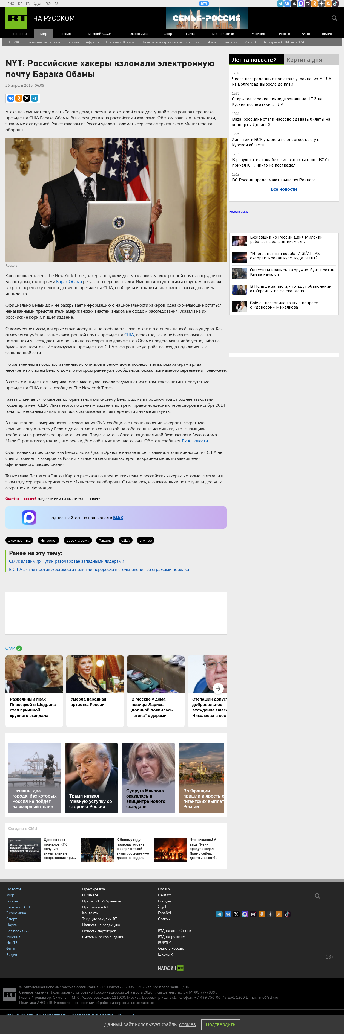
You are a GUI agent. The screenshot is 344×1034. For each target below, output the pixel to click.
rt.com (55, 992)
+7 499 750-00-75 (210, 997)
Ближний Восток (120, 42)
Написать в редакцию (101, 924)
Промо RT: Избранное (101, 901)
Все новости (284, 189)
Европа (73, 42)
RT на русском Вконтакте (287, 3)
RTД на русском (171, 936)
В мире (145, 540)
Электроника (19, 540)
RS (56, 3)
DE (20, 3)
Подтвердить (220, 1024)
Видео (327, 33)
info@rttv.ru (268, 997)
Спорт (169, 33)
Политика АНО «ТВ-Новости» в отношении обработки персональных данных (86, 1002)
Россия (65, 33)
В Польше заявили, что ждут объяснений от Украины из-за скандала (290, 288)
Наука (191, 33)
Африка (92, 42)
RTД (204, 3)
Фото (306, 33)
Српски (164, 918)
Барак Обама (69, 281)
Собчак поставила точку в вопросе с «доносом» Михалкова (284, 304)
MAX (118, 517)
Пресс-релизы (94, 888)
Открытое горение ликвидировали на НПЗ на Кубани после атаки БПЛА (277, 101)
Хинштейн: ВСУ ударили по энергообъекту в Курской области (275, 141)
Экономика (139, 33)
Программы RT (95, 907)
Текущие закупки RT (99, 918)
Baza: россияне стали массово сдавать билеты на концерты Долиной (281, 121)
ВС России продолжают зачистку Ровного (274, 179)
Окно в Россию (171, 948)
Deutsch (165, 895)
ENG (11, 3)
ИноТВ (284, 33)
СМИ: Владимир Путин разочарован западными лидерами (66, 561)
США (129, 334)
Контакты (90, 912)
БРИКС (15, 42)
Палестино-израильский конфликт (171, 42)
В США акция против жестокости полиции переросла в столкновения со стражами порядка (99, 569)
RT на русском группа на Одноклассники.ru (314, 3)
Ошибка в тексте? (20, 498)
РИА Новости (195, 440)
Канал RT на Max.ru (301, 3)
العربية (37, 3)
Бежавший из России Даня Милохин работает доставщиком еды (286, 239)
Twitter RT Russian (294, 3)
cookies (187, 1024)
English (164, 889)
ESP (48, 3)
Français (164, 901)
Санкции (230, 42)
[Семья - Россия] (207, 18)
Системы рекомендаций (103, 936)
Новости (20, 33)
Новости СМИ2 (238, 211)
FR (28, 3)
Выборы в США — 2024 (283, 42)
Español (164, 912)
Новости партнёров (99, 930)
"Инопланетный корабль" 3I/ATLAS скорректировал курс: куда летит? (285, 255)
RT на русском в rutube (308, 3)
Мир (43, 33)
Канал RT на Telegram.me (280, 3)
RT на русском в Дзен (321, 3)
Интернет (48, 540)
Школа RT (166, 954)
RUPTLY (164, 942)
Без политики (223, 33)
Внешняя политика (43, 42)
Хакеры (105, 540)
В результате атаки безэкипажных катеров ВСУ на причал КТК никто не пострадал (282, 162)
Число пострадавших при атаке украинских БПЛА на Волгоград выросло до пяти (281, 81)
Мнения (258, 33)
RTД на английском (174, 930)
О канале (90, 895)
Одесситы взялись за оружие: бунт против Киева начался (292, 272)
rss (328, 3)
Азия (212, 42)
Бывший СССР (99, 33)
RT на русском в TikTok (335, 3)
